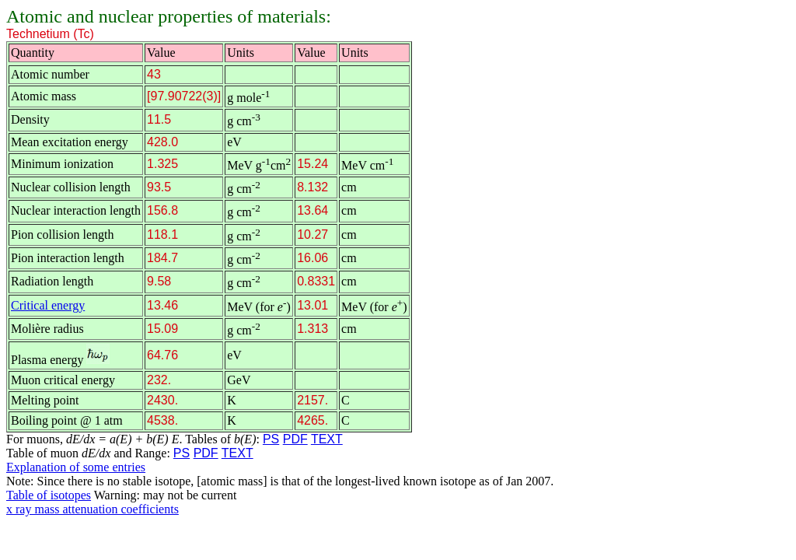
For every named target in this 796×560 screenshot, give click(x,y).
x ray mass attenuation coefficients (92, 509)
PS (271, 439)
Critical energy (48, 305)
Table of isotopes (48, 495)
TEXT (327, 439)
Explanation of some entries (75, 467)
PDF (295, 439)
